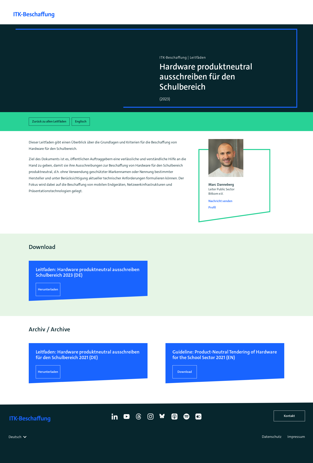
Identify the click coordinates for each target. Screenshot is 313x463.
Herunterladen (48, 289)
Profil (212, 207)
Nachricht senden (220, 201)
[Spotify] (186, 419)
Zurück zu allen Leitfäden (49, 121)
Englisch (80, 121)
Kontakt (289, 416)
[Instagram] (151, 419)
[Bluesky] (162, 419)
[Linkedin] (115, 419)
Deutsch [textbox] (15, 436)
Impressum (296, 436)
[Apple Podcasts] (174, 419)
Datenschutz (271, 436)
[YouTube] (127, 419)
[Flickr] (198, 419)
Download (184, 372)
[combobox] (18, 436)
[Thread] (139, 419)
